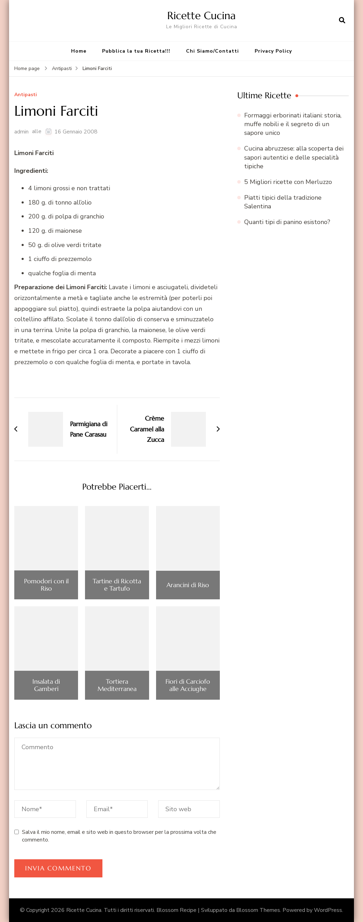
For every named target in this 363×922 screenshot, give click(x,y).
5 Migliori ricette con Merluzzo (288, 182)
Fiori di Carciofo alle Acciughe (187, 685)
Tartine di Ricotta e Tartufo (117, 584)
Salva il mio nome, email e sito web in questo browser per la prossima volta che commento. (119, 836)
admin (21, 132)
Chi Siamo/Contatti (212, 51)
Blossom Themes (258, 910)
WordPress (328, 910)
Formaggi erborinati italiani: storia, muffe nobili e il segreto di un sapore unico (292, 124)
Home (78, 51)
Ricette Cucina (201, 15)
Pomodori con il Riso (46, 584)
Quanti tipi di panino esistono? (287, 222)
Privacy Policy (273, 51)
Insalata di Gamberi (46, 685)
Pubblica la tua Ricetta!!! (136, 51)
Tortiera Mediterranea (117, 685)
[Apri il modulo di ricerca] (342, 20)
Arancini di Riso (188, 585)
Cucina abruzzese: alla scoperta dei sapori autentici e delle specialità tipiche (293, 157)
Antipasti (25, 95)
